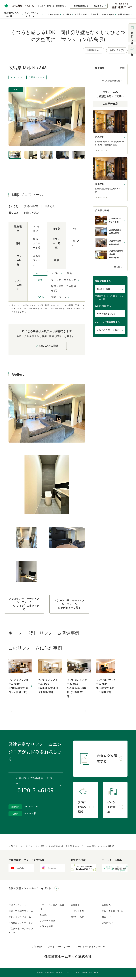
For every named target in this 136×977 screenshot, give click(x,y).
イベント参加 (108, 14)
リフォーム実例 (52, 14)
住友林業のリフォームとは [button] (12, 14)
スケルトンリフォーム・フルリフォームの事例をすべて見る (69, 604)
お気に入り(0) (117, 50)
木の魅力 (44, 915)
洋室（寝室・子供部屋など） (63, 288)
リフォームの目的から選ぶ (52, 907)
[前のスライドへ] (11, 173)
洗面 (69, 273)
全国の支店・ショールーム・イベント (29, 888)
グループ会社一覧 (112, 911)
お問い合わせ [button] (124, 14)
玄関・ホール (58, 297)
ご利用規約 (36, 946)
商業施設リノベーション (20, 923)
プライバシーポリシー (59, 946)
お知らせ (51, 6)
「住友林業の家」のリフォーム (20, 930)
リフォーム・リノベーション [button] (33, 14)
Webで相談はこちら (106, 314)
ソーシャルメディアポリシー (90, 946)
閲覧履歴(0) (93, 50)
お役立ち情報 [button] (81, 14)
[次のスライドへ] (85, 710)
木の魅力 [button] (67, 14)
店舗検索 (95, 14)
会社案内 (42, 6)
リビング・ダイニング (63, 280)
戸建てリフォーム (17, 905)
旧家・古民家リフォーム (20, 911)
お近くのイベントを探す (108, 330)
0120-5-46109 (103, 289)
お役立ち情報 (46, 926)
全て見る (118, 267)
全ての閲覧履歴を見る (112, 81)
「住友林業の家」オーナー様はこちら (87, 6)
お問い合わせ (77, 917)
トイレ (55, 273)
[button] (22, 173)
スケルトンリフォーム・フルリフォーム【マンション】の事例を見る (24, 604)
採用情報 (61, 6)
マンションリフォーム (19, 917)
